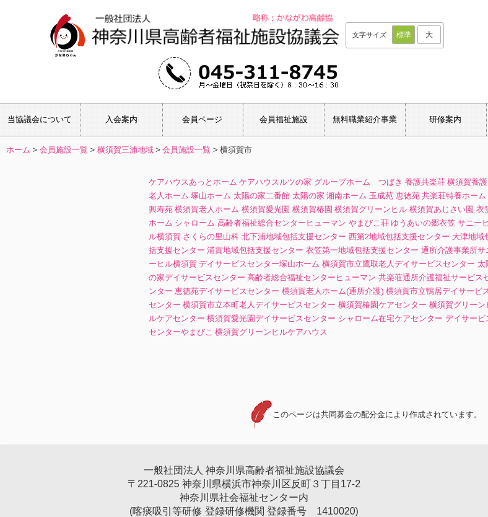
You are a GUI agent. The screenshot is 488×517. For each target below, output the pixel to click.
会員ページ (202, 119)
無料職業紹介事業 (365, 119)
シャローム (195, 223)
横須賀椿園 (312, 209)
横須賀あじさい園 (441, 209)
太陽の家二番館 (261, 195)
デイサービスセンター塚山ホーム (259, 263)
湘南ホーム (346, 195)
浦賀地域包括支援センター (255, 250)
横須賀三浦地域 (125, 149)
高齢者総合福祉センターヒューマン (311, 277)
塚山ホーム (211, 195)
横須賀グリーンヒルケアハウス (271, 332)
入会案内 (121, 119)
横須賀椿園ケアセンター (382, 304)
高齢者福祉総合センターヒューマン (281, 223)
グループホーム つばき (358, 182)
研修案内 (445, 119)
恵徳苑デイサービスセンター (227, 291)
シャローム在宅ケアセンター (390, 318)
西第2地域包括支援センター (399, 236)
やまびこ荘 (369, 223)
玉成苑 (381, 195)
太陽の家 (308, 195)
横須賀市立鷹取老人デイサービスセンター (398, 263)
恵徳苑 (408, 195)
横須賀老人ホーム (207, 209)
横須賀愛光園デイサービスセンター (271, 318)
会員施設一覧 (64, 149)
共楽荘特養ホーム (454, 195)
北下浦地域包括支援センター (294, 236)
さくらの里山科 (211, 236)
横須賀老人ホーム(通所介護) (333, 291)
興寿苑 (161, 209)
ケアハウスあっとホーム (193, 182)
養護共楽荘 (425, 182)
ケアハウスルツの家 (275, 182)
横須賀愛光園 (266, 209)
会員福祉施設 (283, 119)
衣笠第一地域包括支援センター (362, 250)
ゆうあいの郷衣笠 (423, 223)
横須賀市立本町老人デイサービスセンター (259, 304)
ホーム (18, 149)
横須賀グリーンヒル (370, 209)
